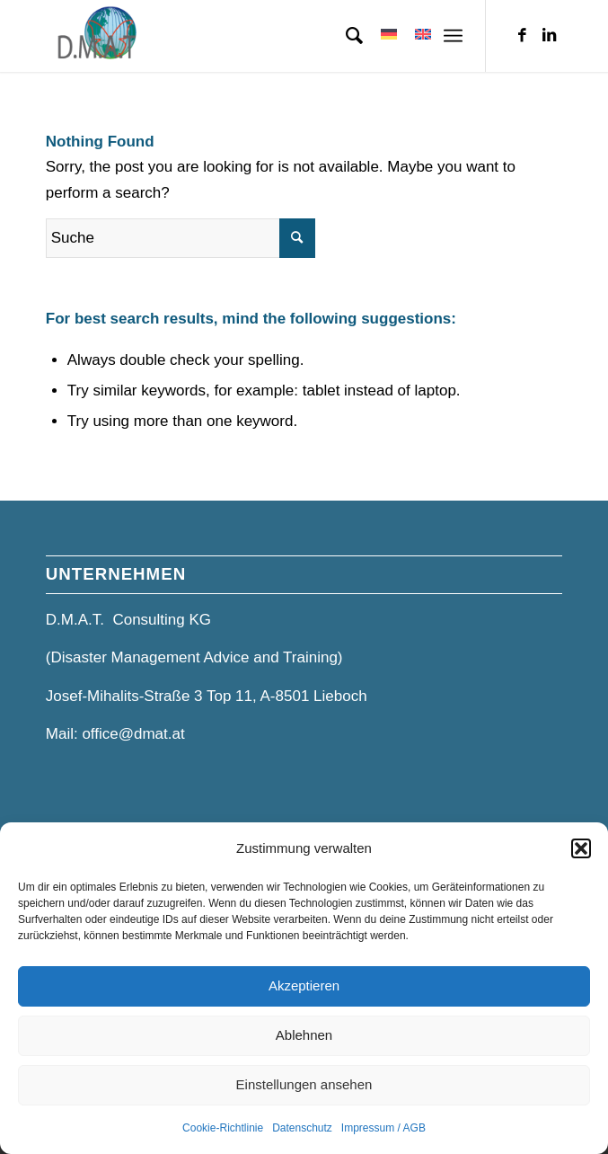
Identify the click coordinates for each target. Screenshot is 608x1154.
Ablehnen (304, 1035)
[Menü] (453, 36)
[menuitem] (345, 36)
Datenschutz (302, 1128)
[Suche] (345, 36)
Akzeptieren (304, 985)
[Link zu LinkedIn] (548, 35)
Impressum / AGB (383, 1128)
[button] (581, 848)
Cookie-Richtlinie (222, 1128)
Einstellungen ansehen (304, 1084)
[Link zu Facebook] (521, 35)
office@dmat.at (133, 733)
